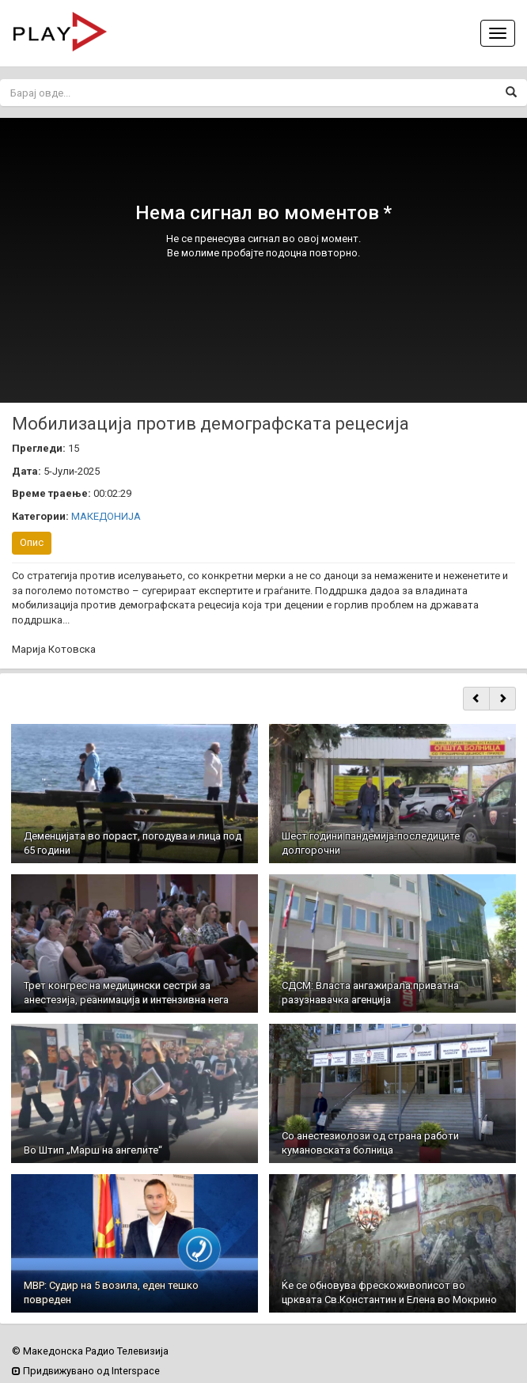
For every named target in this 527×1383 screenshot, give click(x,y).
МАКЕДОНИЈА (106, 516)
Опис (32, 542)
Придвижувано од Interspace (86, 1371)
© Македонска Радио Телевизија (90, 1351)
